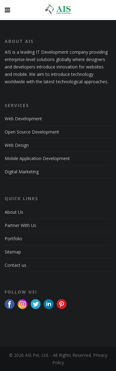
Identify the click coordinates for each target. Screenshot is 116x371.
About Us (14, 212)
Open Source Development (32, 132)
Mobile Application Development (37, 158)
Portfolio (13, 238)
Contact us (15, 265)
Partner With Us (20, 225)
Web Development (23, 119)
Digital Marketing (22, 172)
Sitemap (13, 252)
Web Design (17, 145)
